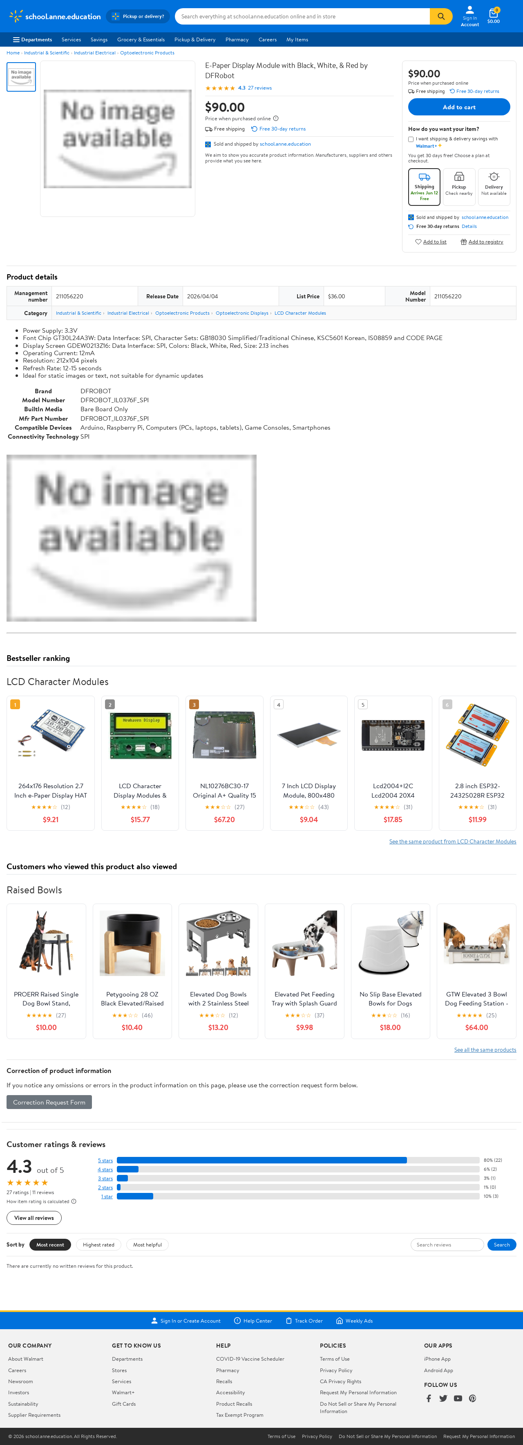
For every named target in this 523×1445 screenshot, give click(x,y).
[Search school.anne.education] (302, 16)
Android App (438, 1370)
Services (71, 39)
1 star (107, 1196)
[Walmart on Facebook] (428, 1399)
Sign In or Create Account (186, 1320)
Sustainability (23, 1403)
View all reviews (34, 1218)
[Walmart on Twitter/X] (443, 1399)
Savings (99, 39)
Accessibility (230, 1392)
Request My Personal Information (358, 1392)
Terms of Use (335, 1358)
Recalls (224, 1381)
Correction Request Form (49, 1102)
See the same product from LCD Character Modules (452, 841)
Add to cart (459, 106)
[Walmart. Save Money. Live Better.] (54, 16)
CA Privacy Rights (340, 1381)
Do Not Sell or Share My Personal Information (388, 1436)
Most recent (50, 1244)
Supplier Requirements (34, 1414)
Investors (18, 1392)
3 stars (105, 1178)
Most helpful (147, 1244)
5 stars (105, 1160)
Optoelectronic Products (147, 52)
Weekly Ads (354, 1320)
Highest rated (98, 1244)
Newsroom (20, 1381)
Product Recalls (234, 1403)
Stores (119, 1370)
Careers (268, 39)
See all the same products (485, 1049)
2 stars (105, 1187)
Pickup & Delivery (195, 39)
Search (502, 1244)
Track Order (304, 1320)
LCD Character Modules (300, 312)
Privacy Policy (336, 1370)
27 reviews (260, 88)
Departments (32, 39)
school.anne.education (285, 143)
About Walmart (25, 1358)
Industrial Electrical (95, 52)
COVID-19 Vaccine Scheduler (250, 1358)
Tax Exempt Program (240, 1414)
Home (13, 52)
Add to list (431, 241)
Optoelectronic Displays (242, 312)
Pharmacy (237, 39)
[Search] (441, 16)
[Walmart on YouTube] (458, 1399)
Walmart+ (123, 1392)
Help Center (253, 1320)
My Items (297, 39)
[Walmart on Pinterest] (472, 1399)
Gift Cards (124, 1403)
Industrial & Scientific (46, 52)
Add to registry (481, 241)
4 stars (105, 1169)
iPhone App (437, 1358)
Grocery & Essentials (141, 39)
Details (469, 226)
